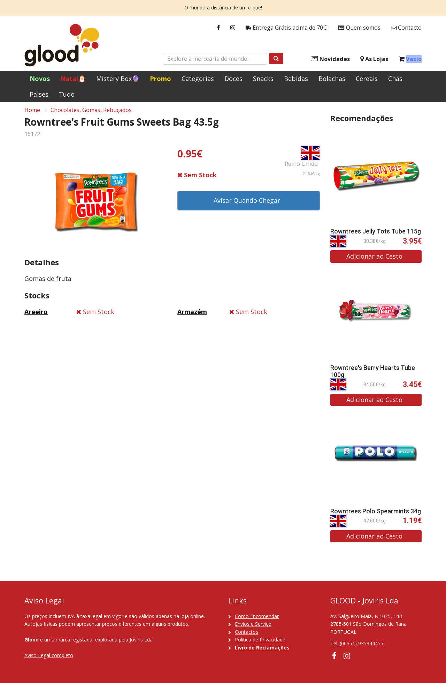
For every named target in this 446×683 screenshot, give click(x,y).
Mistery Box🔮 (117, 78)
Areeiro (36, 315)
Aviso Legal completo (48, 655)
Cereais (367, 78)
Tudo (67, 94)
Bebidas (296, 78)
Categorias (198, 78)
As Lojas (374, 59)
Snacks (263, 78)
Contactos (246, 632)
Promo (160, 78)
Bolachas (331, 78)
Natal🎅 (73, 78)
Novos (40, 78)
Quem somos (359, 28)
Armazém (192, 315)
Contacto (406, 28)
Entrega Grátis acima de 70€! (287, 28)
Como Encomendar (257, 616)
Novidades (330, 59)
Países (39, 94)
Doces (233, 78)
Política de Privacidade (260, 639)
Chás (395, 78)
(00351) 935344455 (361, 643)
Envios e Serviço (253, 624)
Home (32, 114)
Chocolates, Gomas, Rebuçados (91, 114)
